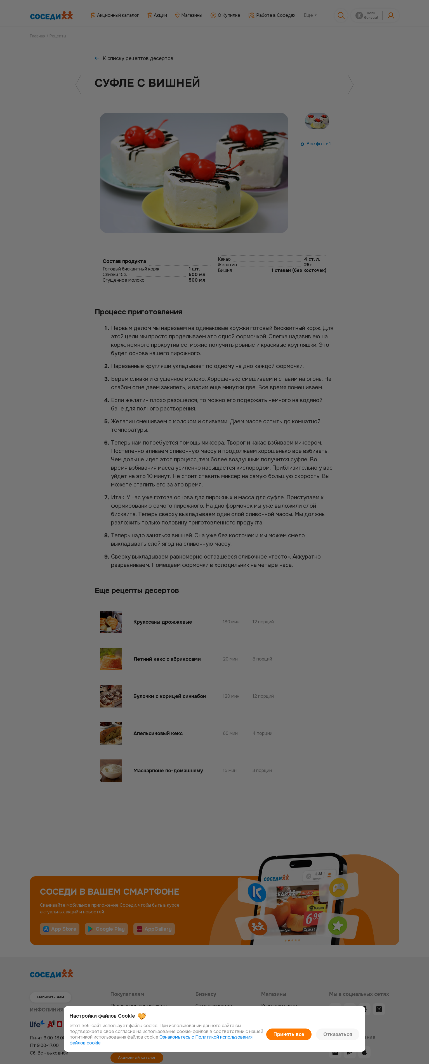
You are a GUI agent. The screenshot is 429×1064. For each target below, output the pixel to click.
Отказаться (340, 1037)
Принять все (298, 1037)
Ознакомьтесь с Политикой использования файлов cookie (198, 1043)
